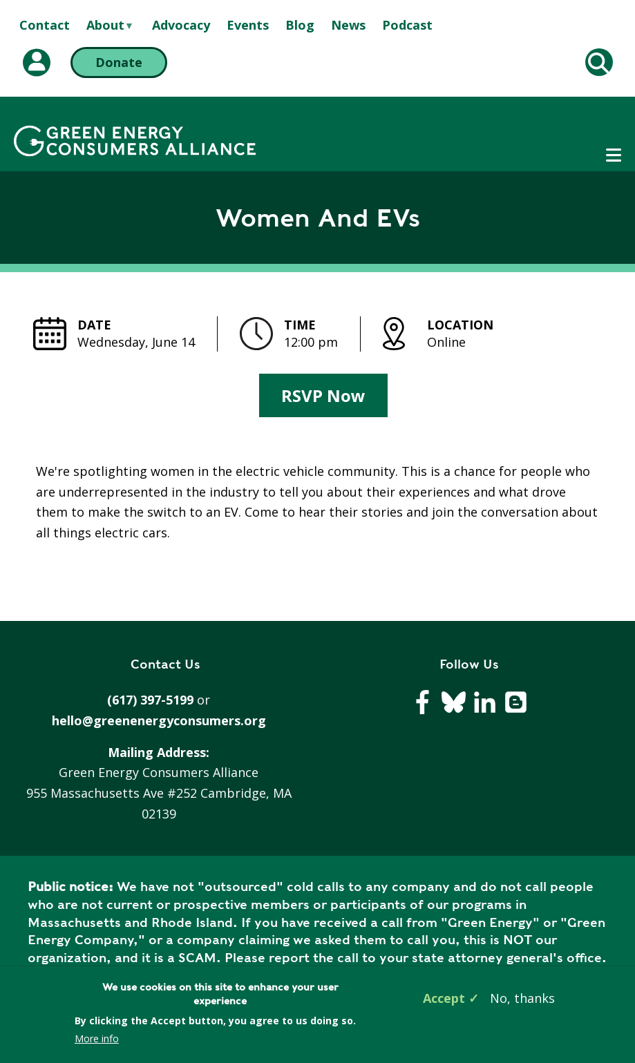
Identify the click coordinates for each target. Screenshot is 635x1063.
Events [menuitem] (248, 25)
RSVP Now (323, 395)
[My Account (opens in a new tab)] (36, 63)
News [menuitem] (348, 25)
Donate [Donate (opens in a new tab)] (118, 62)
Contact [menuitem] (44, 25)
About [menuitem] (105, 26)
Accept (444, 998)
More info (97, 1038)
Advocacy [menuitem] (181, 25)
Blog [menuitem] (299, 25)
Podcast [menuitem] (407, 25)
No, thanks (522, 998)
